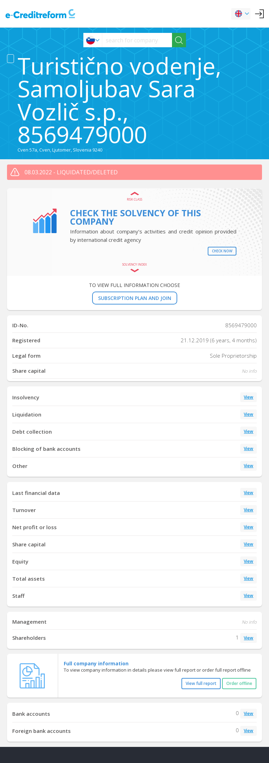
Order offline (239, 683)
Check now (222, 250)
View (248, 397)
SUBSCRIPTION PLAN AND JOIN (134, 298)
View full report (201, 683)
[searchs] (137, 40)
